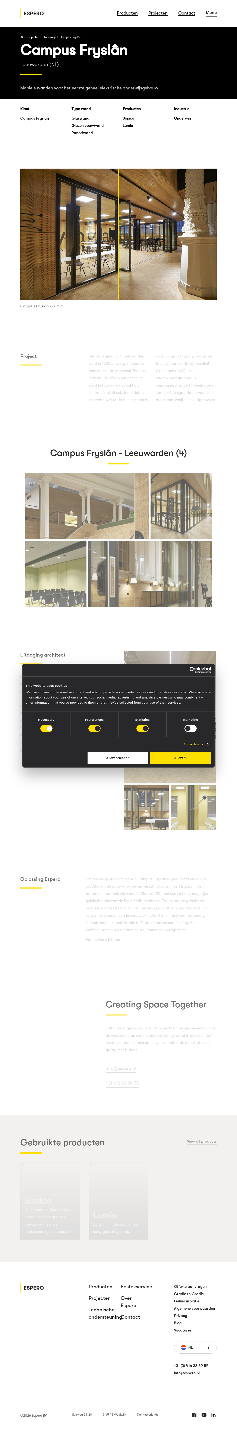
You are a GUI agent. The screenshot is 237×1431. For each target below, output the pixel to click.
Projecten (158, 13)
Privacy (180, 1316)
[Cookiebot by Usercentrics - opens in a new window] (192, 670)
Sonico (128, 118)
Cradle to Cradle (189, 1294)
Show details (193, 744)
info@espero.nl (187, 1373)
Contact (186, 13)
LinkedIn (213, 1415)
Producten (127, 13)
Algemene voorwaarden (194, 1308)
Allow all (180, 758)
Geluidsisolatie (186, 1301)
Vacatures (182, 1330)
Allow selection (117, 758)
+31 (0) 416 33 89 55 (191, 1366)
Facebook (194, 1415)
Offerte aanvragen (190, 1286)
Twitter (204, 1415)
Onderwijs (49, 37)
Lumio (128, 125)
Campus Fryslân (70, 37)
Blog (178, 1323)
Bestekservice (136, 1287)
